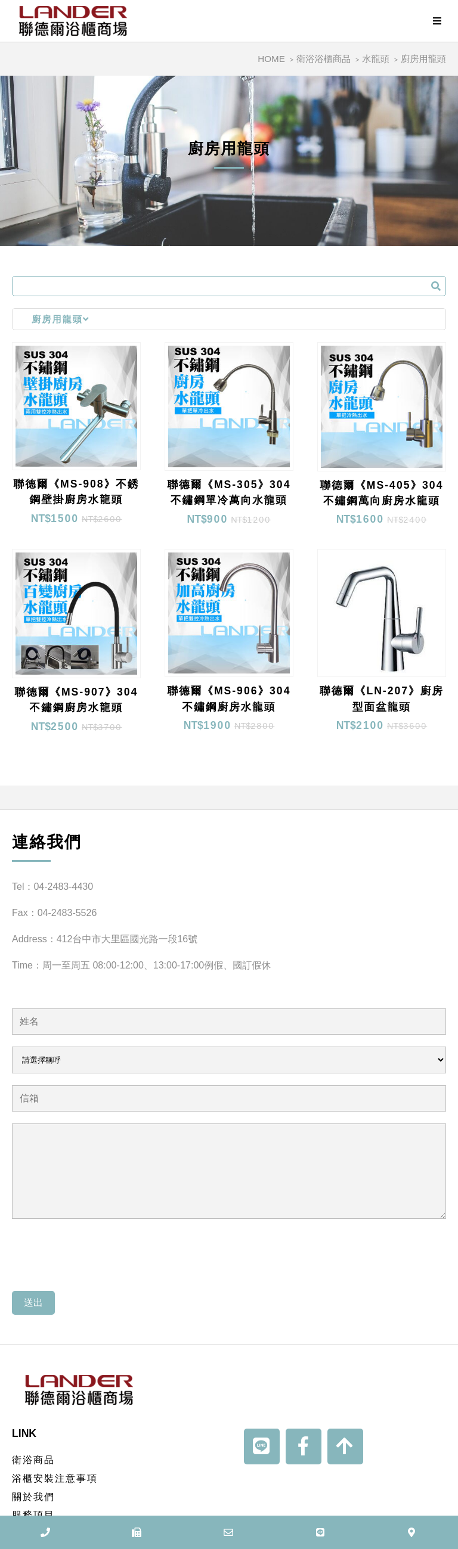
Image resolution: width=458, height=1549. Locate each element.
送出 (33, 1302)
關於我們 (33, 1497)
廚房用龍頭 (423, 59)
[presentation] (102, 1256)
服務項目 (33, 1515)
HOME (271, 59)
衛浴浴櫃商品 (323, 59)
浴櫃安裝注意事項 (55, 1478)
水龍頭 (375, 59)
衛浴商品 (33, 1460)
